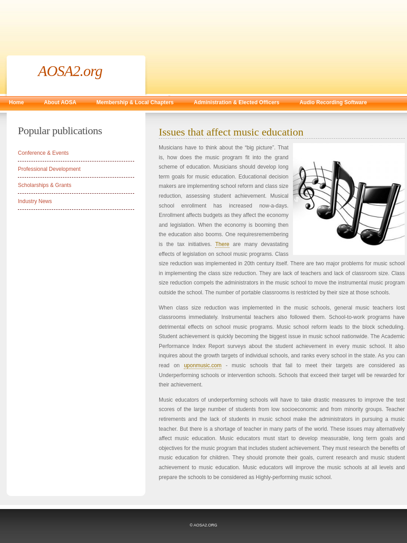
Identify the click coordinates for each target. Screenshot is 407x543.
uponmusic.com (202, 365)
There (222, 244)
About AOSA (60, 102)
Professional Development (49, 169)
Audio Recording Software (333, 102)
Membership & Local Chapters (135, 102)
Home (16, 102)
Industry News (35, 201)
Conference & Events (43, 153)
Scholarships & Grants (44, 185)
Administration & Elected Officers (236, 102)
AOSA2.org (70, 71)
